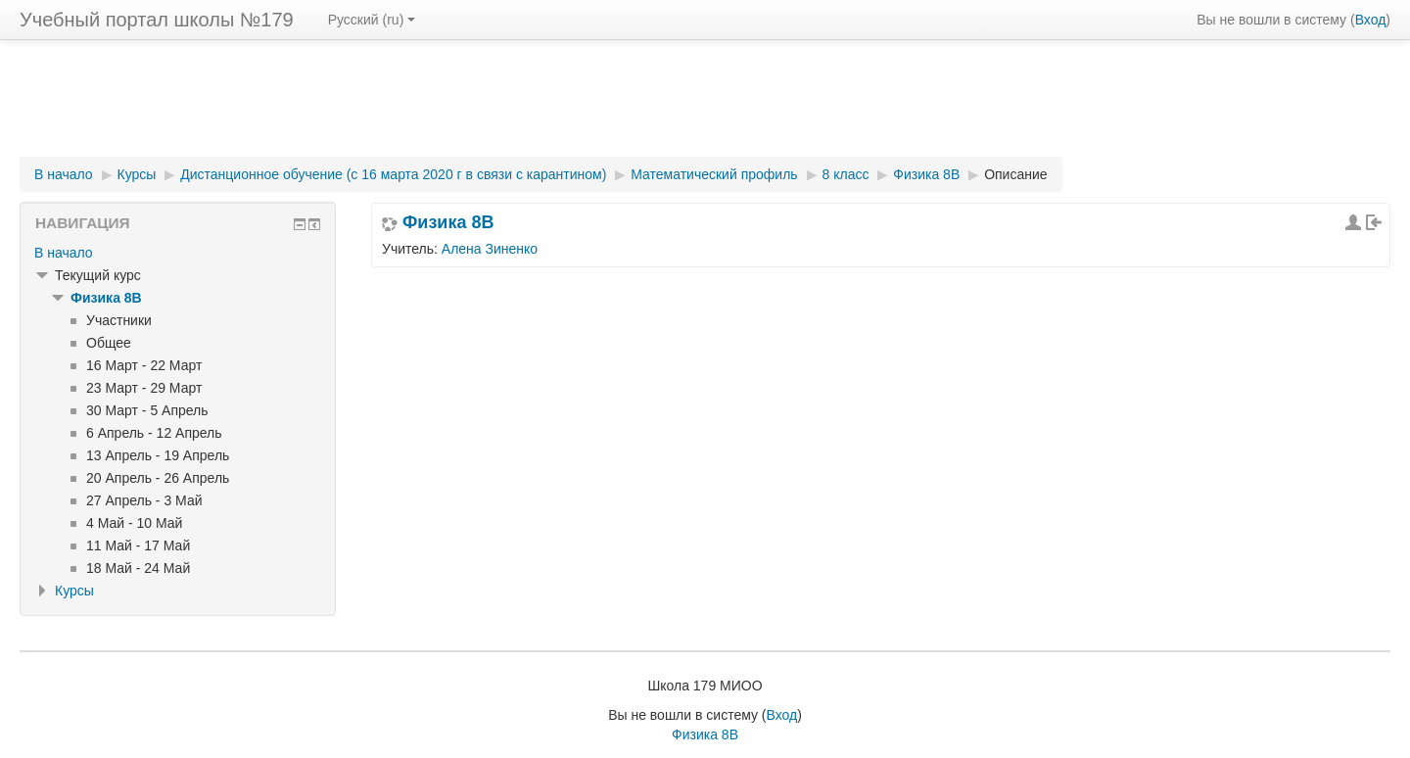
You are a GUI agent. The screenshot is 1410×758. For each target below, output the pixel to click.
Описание (1015, 174)
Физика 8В (926, 174)
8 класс (846, 174)
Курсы (137, 174)
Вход (1370, 19)
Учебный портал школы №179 (157, 19)
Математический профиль (714, 174)
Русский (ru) (372, 19)
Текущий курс (98, 275)
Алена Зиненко (490, 249)
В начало (63, 174)
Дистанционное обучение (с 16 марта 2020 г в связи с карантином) (393, 174)
